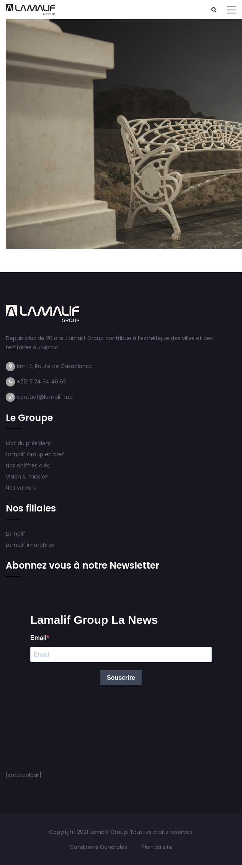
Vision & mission (28, 476)
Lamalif (15, 534)
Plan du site (157, 847)
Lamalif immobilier (30, 545)
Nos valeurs (22, 488)
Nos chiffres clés (28, 465)
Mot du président (28, 443)
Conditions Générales (99, 847)
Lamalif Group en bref (35, 454)
